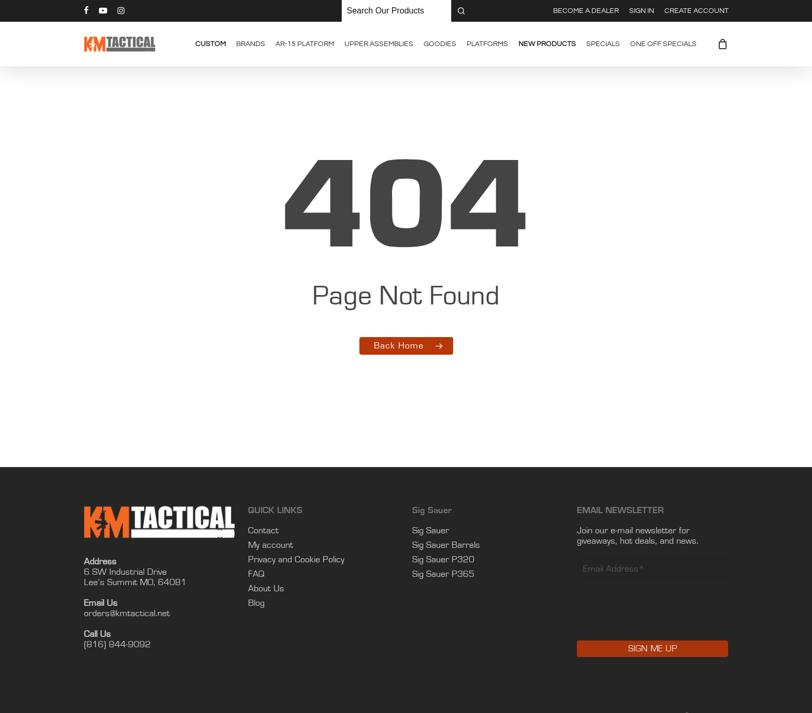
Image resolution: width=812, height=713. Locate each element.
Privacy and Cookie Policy (296, 559)
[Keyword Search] (397, 11)
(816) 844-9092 (117, 644)
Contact (263, 530)
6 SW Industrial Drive (125, 572)
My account (270, 545)
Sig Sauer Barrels (446, 545)
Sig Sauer (430, 530)
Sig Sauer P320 (443, 559)
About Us (266, 588)
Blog (256, 603)
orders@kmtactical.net (127, 613)
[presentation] (655, 618)
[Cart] (723, 44)
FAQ (256, 574)
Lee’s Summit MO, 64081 (135, 582)
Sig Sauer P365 (443, 574)
